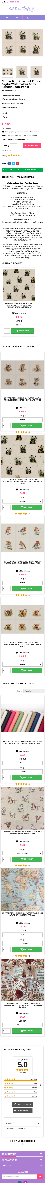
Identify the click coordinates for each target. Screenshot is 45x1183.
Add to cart (32, 145)
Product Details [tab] (25, 177)
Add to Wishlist (19, 313)
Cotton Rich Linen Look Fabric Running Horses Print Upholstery (22, 832)
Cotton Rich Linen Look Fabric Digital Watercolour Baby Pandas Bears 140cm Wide (19, 305)
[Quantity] (13, 145)
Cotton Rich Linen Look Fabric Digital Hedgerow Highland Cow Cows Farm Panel (22, 645)
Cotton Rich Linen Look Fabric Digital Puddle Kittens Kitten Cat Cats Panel (22, 399)
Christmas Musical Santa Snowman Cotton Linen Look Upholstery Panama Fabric (22, 1005)
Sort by (20, 691)
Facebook (22, 1144)
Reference (6, 91)
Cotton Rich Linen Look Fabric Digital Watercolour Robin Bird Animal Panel (22, 562)
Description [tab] (8, 177)
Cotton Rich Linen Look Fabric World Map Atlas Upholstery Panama (22, 914)
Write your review (22, 1104)
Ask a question (21, 1110)
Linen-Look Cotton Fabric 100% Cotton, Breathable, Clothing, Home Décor (22, 742)
